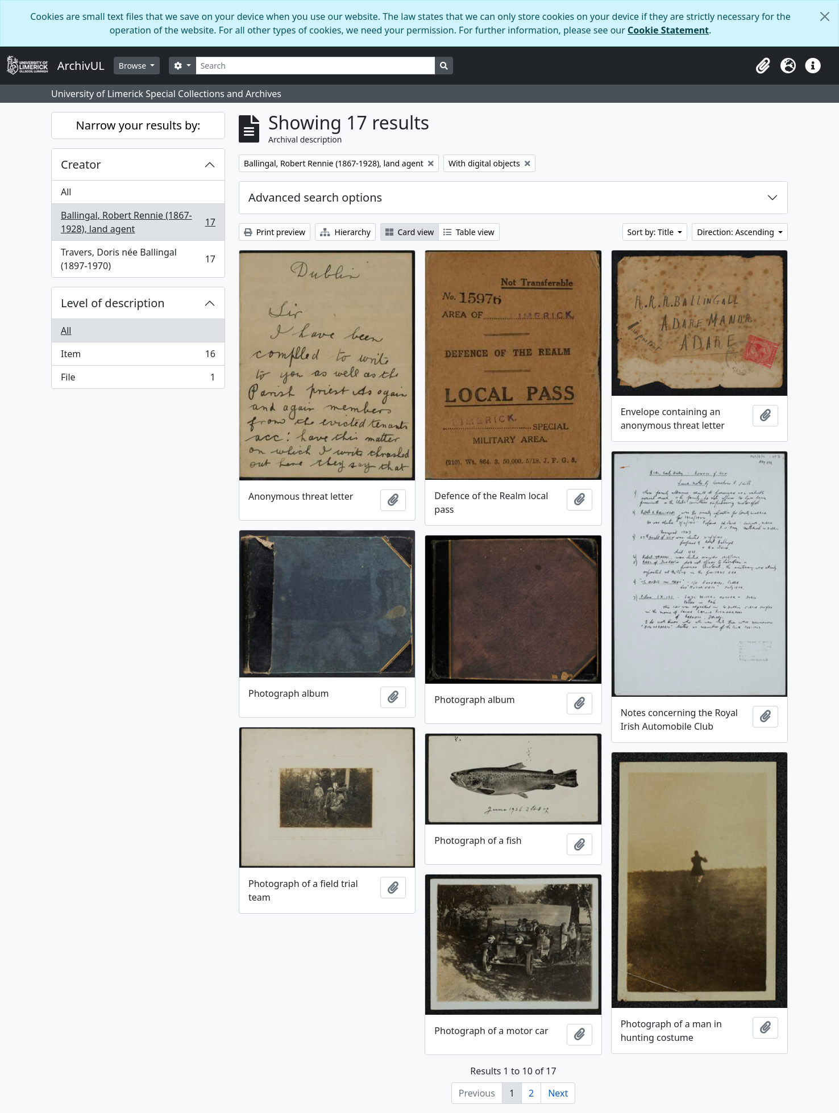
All (66, 192)
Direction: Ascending (736, 232)
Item (137, 356)
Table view (468, 232)
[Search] (316, 65)
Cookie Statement (668, 30)
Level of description (113, 303)
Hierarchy (345, 232)
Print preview (274, 232)
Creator (81, 164)
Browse (133, 65)
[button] (762, 65)
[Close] (824, 16)
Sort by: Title (652, 232)
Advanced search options (315, 197)
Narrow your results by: (138, 125)
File (137, 379)
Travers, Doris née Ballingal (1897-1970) (137, 259)
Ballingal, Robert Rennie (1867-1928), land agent (137, 222)
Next (558, 1093)
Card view (409, 232)
